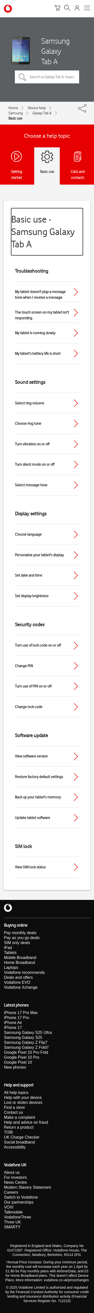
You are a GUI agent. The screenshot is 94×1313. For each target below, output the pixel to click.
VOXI (8, 1207)
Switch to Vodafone (21, 1197)
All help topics (16, 1092)
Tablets (10, 953)
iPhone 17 (13, 1027)
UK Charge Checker (21, 1137)
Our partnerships (18, 1202)
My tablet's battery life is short (38, 353)
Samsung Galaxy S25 (23, 1037)
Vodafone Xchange (20, 987)
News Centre (15, 1182)
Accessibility (15, 1147)
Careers (11, 1192)
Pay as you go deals (22, 938)
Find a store (14, 1107)
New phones (15, 1067)
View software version (31, 756)
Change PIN (24, 666)
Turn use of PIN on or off (33, 686)
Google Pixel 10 (18, 1062)
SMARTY (12, 1227)
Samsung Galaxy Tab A (55, 51)
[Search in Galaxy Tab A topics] (47, 76)
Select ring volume (29, 403)
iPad (8, 948)
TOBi (8, 1132)
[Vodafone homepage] (8, 9)
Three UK (12, 1222)
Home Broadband (19, 962)
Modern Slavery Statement (27, 1187)
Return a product (18, 1127)
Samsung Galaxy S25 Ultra (28, 1032)
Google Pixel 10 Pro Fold (26, 1052)
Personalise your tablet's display (39, 555)
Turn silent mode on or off (34, 464)
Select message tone (31, 485)
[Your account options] (77, 8)
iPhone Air (13, 1022)
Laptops (11, 967)
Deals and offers (18, 977)
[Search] (67, 8)
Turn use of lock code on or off (38, 645)
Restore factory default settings (39, 777)
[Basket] (57, 8)
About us (12, 1172)
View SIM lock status (30, 867)
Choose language (28, 534)
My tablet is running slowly (35, 333)
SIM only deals (17, 943)
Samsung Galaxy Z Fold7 (26, 1047)
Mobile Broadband (20, 957)
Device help (37, 108)
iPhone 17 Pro (16, 1018)
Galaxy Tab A (42, 113)
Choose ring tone (28, 423)
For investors (15, 1177)
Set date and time (28, 575)
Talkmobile (13, 1212)
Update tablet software (32, 818)
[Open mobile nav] (87, 8)
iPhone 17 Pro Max (21, 1013)
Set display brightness (31, 596)
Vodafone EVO (17, 982)
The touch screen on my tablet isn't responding (42, 315)
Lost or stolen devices (23, 1102)
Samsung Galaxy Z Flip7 (25, 1042)
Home (13, 108)
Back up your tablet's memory (38, 797)
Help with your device (23, 1097)
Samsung (15, 113)
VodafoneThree (17, 1217)
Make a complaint (19, 1117)
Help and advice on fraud (26, 1122)
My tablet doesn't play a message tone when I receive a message (40, 295)
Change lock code (28, 707)
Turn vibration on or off (32, 444)
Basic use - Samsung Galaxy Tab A (43, 232)
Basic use (15, 118)
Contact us (13, 1112)
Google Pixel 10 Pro (21, 1057)
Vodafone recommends (24, 972)
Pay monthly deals (20, 933)
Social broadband (19, 1142)
